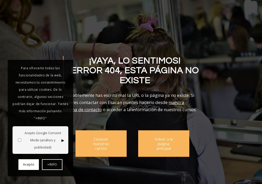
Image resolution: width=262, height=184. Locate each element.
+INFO (52, 164)
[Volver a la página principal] (163, 143)
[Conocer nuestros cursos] (101, 143)
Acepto (29, 164)
